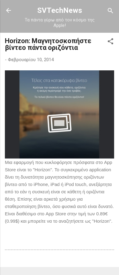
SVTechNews (59, 10)
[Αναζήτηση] (110, 11)
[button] (110, 42)
